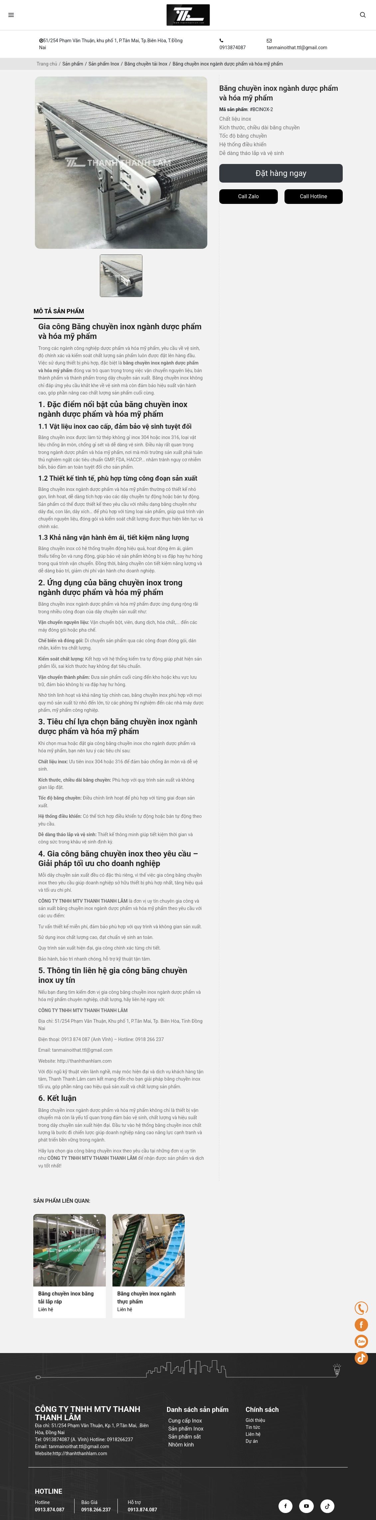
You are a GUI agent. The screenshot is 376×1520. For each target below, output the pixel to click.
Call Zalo (248, 196)
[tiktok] (327, 1506)
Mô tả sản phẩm (59, 311)
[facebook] (285, 1506)
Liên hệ (45, 1309)
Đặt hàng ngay (281, 173)
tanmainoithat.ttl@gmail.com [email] (297, 47)
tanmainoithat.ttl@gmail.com (82, 1050)
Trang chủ (47, 64)
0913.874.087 (49, 1509)
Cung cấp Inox (185, 1421)
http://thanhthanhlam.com (84, 1061)
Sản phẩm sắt (184, 1437)
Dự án (252, 1441)
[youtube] (306, 1506)
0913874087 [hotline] (233, 47)
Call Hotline (313, 196)
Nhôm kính (181, 1445)
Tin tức (253, 1427)
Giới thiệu (255, 1420)
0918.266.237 (95, 1509)
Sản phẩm (73, 64)
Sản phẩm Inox (104, 64)
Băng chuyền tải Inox (145, 64)
